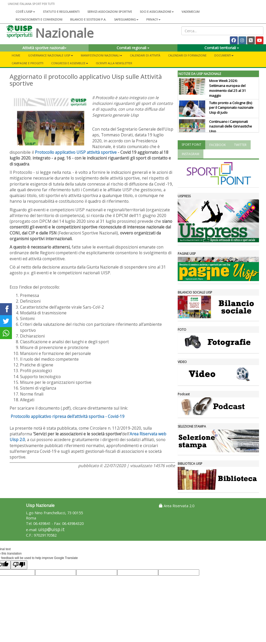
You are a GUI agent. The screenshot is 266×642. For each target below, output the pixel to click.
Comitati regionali (133, 47)
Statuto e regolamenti (61, 12)
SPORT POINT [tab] (191, 144)
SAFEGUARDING (126, 19)
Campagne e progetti (27, 63)
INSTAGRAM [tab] (190, 154)
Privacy (153, 19)
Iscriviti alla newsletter (114, 63)
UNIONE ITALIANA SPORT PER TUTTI (31, 4)
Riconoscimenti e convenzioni (39, 19)
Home (16, 55)
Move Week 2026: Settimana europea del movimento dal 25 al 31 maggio (227, 88)
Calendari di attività (145, 55)
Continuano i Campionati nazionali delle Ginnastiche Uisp (230, 126)
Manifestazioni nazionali (101, 55)
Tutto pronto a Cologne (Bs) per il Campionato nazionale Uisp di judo (231, 107)
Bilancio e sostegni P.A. (88, 19)
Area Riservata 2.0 (176, 505)
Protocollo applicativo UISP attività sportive (76, 152)
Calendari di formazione (187, 55)
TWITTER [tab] (240, 145)
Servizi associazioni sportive (109, 12)
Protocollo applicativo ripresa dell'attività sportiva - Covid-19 (67, 416)
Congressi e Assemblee (69, 63)
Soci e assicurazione (157, 12)
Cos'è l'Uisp (25, 12)
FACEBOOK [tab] (217, 145)
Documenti (224, 55)
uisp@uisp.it (51, 529)
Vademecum (191, 12)
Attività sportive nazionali (44, 47)
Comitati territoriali (221, 47)
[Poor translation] (19, 564)
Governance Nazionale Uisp (50, 55)
